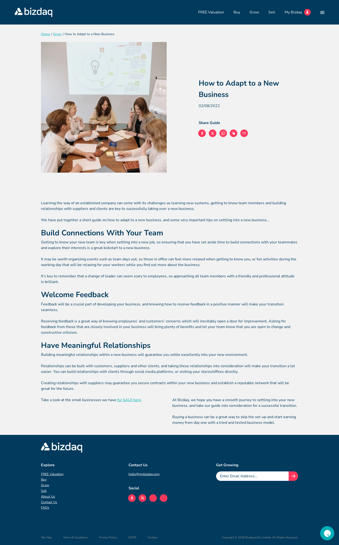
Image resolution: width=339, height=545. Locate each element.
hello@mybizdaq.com (144, 474)
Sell (271, 12)
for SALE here (129, 400)
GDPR (132, 537)
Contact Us (49, 502)
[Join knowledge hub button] (293, 476)
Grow (254, 12)
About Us (48, 496)
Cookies (153, 537)
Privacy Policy (108, 537)
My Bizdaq (298, 12)
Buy (237, 12)
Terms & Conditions (75, 537)
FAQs (45, 507)
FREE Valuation (211, 12)
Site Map (46, 537)
